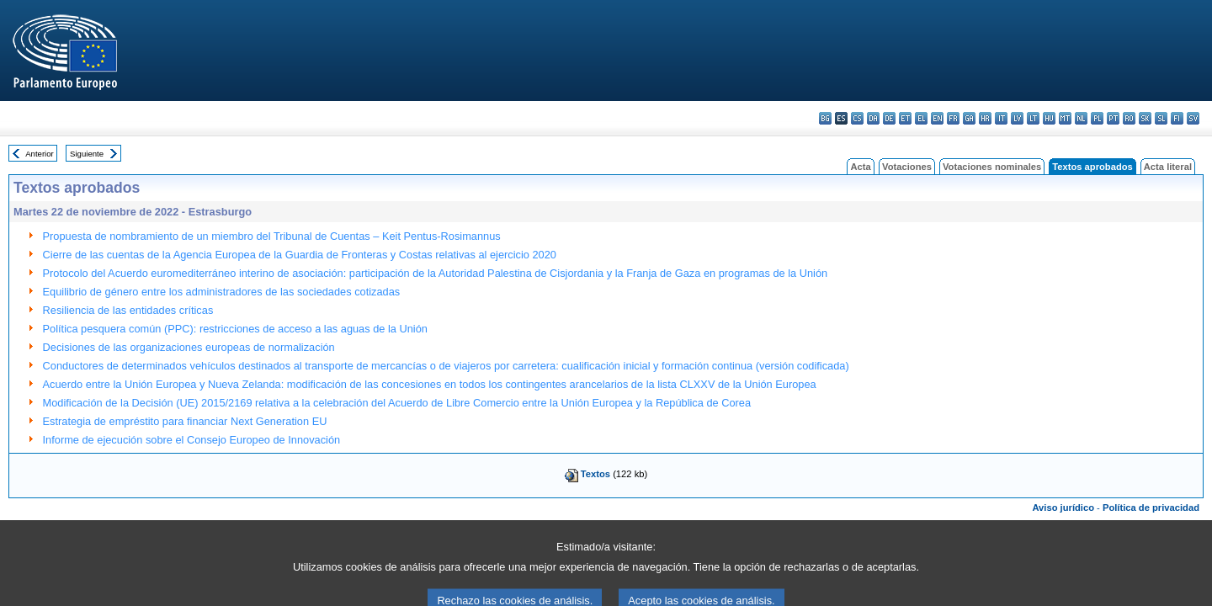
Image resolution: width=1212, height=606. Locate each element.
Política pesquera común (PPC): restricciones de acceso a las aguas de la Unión (235, 328)
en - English (937, 118)
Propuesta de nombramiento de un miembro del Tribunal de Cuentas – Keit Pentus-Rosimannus (272, 236)
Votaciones (907, 167)
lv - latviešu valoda (1017, 118)
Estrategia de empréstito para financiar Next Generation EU (185, 421)
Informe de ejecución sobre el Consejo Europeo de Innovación (192, 439)
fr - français (953, 118)
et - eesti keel (905, 118)
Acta (860, 167)
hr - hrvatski (985, 118)
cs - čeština (857, 118)
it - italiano (1001, 118)
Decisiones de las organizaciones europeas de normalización (189, 347)
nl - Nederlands (1081, 118)
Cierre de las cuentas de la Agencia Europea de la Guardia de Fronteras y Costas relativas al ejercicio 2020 (299, 254)
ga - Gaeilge (969, 118)
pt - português (1113, 118)
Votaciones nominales (992, 167)
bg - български (825, 118)
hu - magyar (1049, 118)
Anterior (39, 153)
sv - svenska (1193, 118)
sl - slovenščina (1161, 118)
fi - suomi (1177, 118)
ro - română (1129, 118)
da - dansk (873, 118)
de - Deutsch (889, 118)
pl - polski (1097, 118)
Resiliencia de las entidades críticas (128, 310)
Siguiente (87, 153)
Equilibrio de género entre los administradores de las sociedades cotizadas (222, 291)
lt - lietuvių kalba (1033, 118)
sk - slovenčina (1145, 118)
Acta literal (1168, 167)
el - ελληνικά (921, 118)
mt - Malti (1065, 118)
